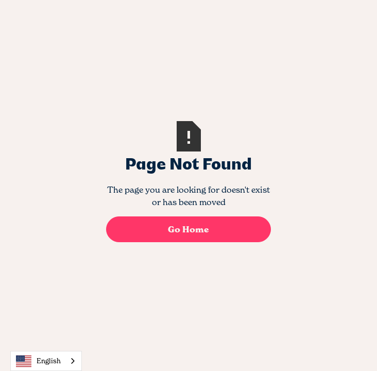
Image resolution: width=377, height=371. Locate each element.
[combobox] (46, 361)
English (38, 361)
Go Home (188, 229)
